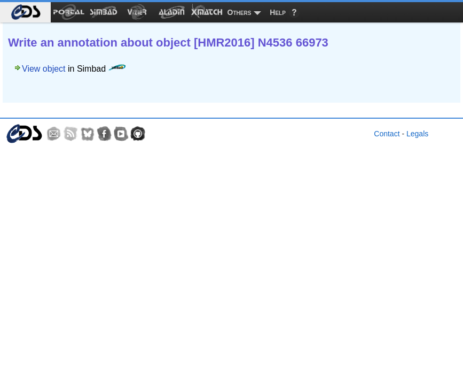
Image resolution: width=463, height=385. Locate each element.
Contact (386, 133)
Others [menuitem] (239, 12)
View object (44, 68)
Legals (417, 133)
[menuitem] (25, 12)
